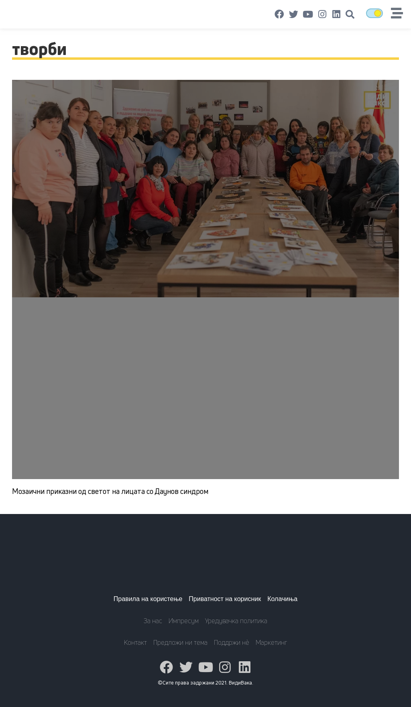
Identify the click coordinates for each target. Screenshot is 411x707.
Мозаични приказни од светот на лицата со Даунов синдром (110, 491)
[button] (350, 14)
